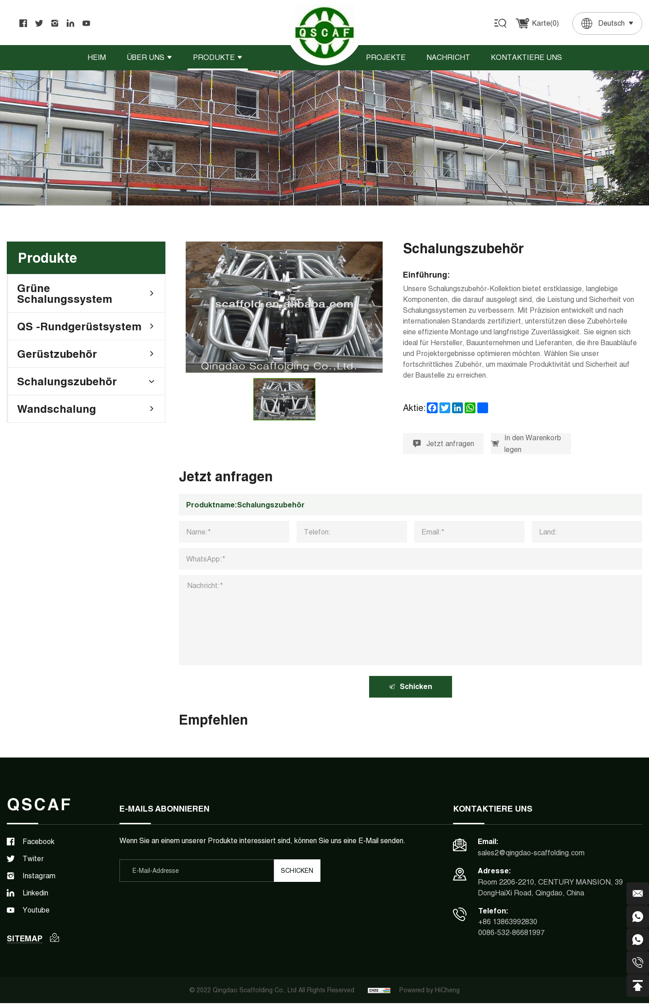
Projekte (386, 57)
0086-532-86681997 (511, 933)
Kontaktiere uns (526, 57)
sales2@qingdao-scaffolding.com (531, 853)
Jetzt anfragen (443, 444)
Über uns (146, 57)
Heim (96, 57)
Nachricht (448, 57)
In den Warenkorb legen (526, 444)
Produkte (214, 57)
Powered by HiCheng (429, 991)
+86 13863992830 (507, 922)
